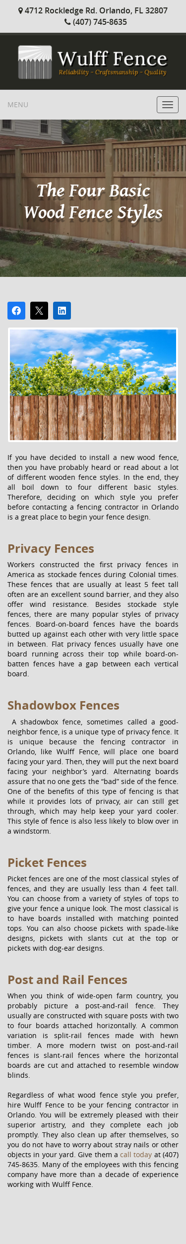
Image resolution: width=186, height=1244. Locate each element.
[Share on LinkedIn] (62, 311)
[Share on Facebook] (16, 311)
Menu (17, 104)
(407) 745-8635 (95, 21)
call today (136, 1154)
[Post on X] (39, 311)
